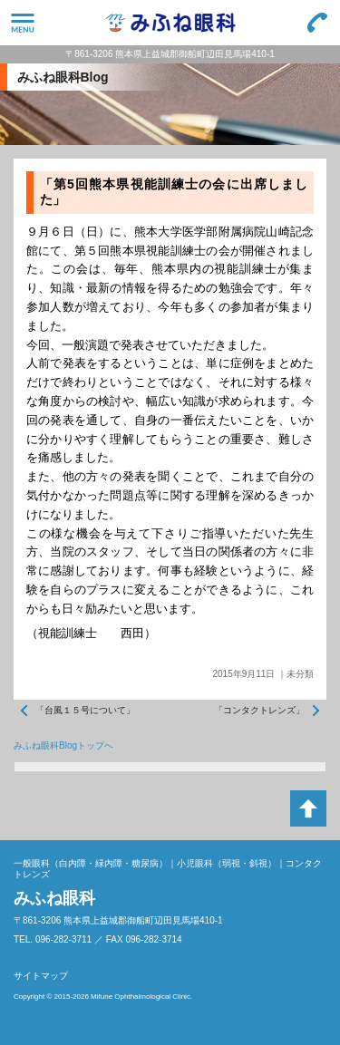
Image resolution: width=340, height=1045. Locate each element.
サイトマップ (41, 976)
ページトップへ (308, 808)
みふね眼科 (170, 22)
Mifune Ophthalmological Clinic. (141, 996)
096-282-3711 (317, 22)
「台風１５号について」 (85, 710)
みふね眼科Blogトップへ (63, 745)
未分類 (300, 674)
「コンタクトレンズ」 (259, 710)
